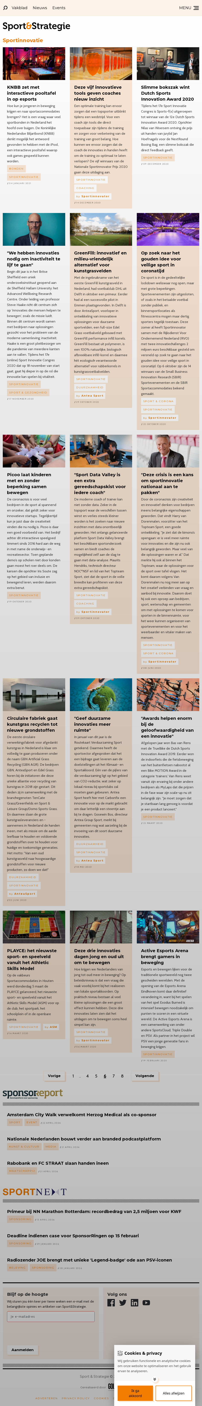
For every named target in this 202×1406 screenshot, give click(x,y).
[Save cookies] (135, 1393)
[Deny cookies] (174, 1393)
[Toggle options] (154, 1379)
